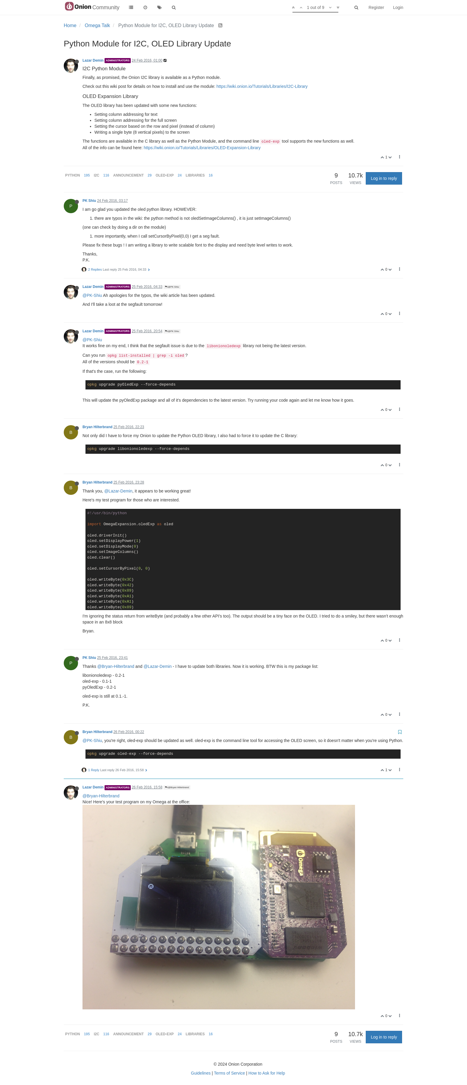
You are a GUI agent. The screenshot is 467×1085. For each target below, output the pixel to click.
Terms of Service (229, 1073)
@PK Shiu (172, 287)
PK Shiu (89, 201)
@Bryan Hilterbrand (177, 787)
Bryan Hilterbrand (97, 427)
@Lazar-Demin (118, 491)
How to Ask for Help (266, 1073)
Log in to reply (384, 178)
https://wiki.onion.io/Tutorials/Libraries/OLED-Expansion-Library (202, 147)
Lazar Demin (93, 60)
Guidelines (201, 1073)
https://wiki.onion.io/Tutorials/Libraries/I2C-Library (262, 86)
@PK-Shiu (92, 295)
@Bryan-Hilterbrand (115, 666)
